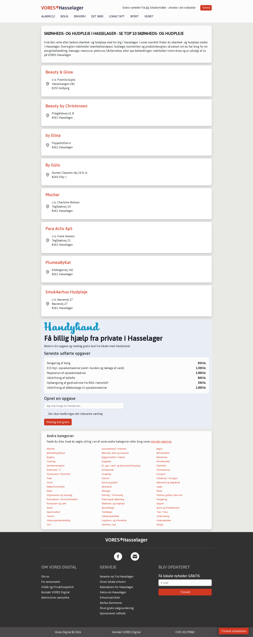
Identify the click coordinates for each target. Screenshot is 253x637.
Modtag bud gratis (57, 422)
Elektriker (161, 465)
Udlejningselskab (110, 516)
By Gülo (53, 165)
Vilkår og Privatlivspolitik (57, 587)
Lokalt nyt (117, 16)
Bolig (64, 16)
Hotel (50, 482)
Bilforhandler (163, 453)
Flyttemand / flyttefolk (58, 474)
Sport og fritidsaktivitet (168, 507)
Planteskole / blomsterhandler (62, 499)
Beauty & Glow (59, 72)
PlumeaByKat (58, 262)
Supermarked (53, 512)
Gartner (105, 478)
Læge (159, 486)
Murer (159, 491)
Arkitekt (51, 448)
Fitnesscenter (163, 470)
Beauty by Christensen (66, 106)
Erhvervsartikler (110, 597)
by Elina (53, 135)
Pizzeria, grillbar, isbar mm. (170, 495)
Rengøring (162, 499)
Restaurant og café (56, 503)
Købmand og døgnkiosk (168, 482)
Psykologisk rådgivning (113, 499)
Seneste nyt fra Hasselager (117, 576)
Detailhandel (163, 461)
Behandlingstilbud (56, 453)
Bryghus (50, 457)
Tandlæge (107, 512)
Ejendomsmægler (56, 465)
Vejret (149, 16)
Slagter (160, 503)
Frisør (49, 478)
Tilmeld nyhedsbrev (233, 631)
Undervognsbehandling (58, 520)
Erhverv (80, 16)
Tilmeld (206, 7)
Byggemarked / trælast (113, 457)
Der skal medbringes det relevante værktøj (75, 413)
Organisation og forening (59, 495)
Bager (160, 448)
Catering (51, 461)
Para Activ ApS (59, 228)
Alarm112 (48, 16)
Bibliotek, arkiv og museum (115, 453)
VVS (49, 524)
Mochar (53, 194)
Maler (50, 491)
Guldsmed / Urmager (167, 478)
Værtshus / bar (109, 524)
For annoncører (50, 581)
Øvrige (160, 524)
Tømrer (50, 516)
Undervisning (163, 516)
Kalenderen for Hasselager (116, 587)
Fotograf (161, 474)
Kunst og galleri (110, 482)
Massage (106, 491)
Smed (49, 507)
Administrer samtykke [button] (55, 597)
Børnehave (162, 457)
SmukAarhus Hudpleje (66, 292)
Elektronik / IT (54, 470)
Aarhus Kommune (111, 602)
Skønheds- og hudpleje (113, 503)
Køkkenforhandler (56, 486)
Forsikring (106, 474)
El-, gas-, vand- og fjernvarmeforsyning (121, 465)
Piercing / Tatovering (112, 495)
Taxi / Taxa (162, 512)
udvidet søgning (161, 441)
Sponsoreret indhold (112, 613)
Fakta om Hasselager (113, 592)
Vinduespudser (164, 520)
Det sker (97, 16)
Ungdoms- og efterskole (114, 520)
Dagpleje (106, 461)
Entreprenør (108, 470)
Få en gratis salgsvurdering (117, 608)
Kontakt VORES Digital (55, 592)
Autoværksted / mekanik (114, 448)
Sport (134, 16)
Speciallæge (108, 507)
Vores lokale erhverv (113, 581)
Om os (45, 576)
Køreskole (107, 486)
